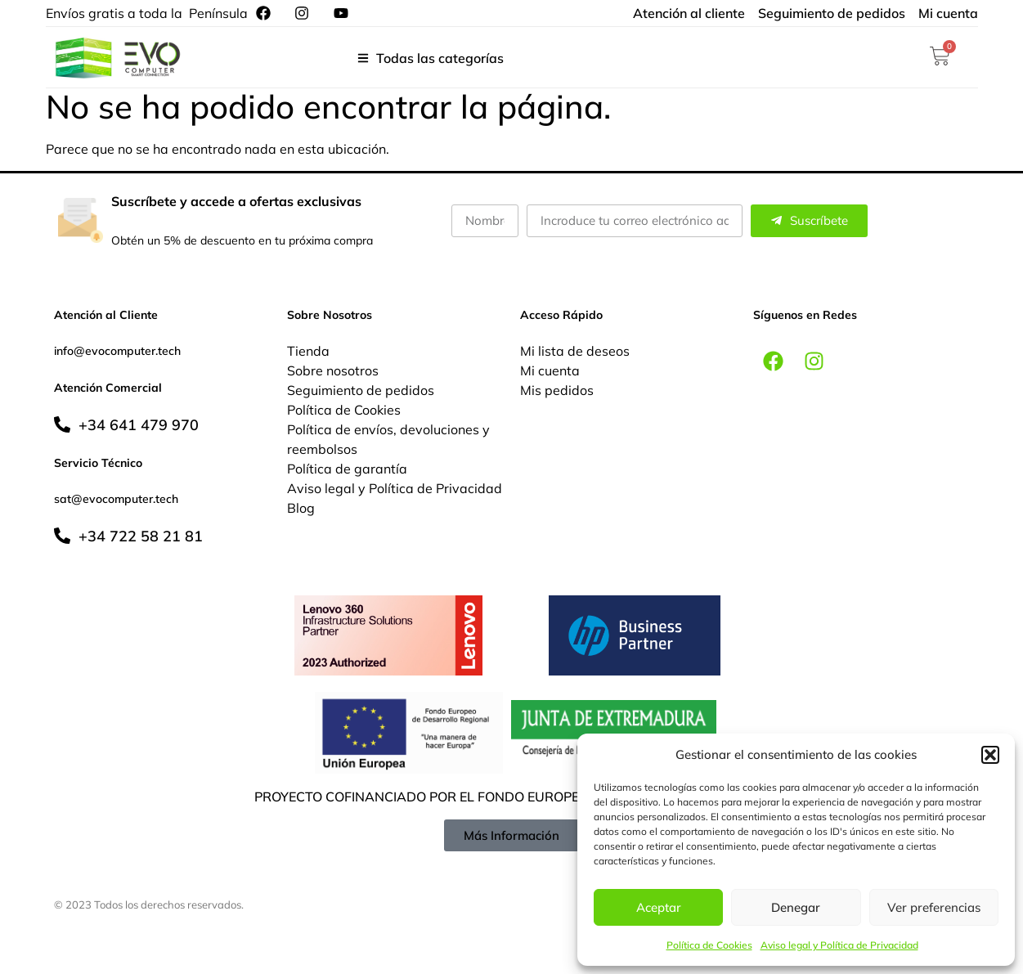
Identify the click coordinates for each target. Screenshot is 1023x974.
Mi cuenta (550, 370)
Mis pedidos (557, 390)
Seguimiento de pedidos (360, 390)
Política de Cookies (709, 945)
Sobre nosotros (333, 370)
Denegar (795, 907)
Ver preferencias (933, 907)
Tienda (308, 351)
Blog (301, 508)
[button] (990, 755)
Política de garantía (347, 468)
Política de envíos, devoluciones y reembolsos (388, 439)
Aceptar (658, 907)
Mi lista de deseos (575, 351)
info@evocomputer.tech (117, 350)
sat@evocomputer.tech (116, 498)
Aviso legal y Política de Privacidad (839, 945)
